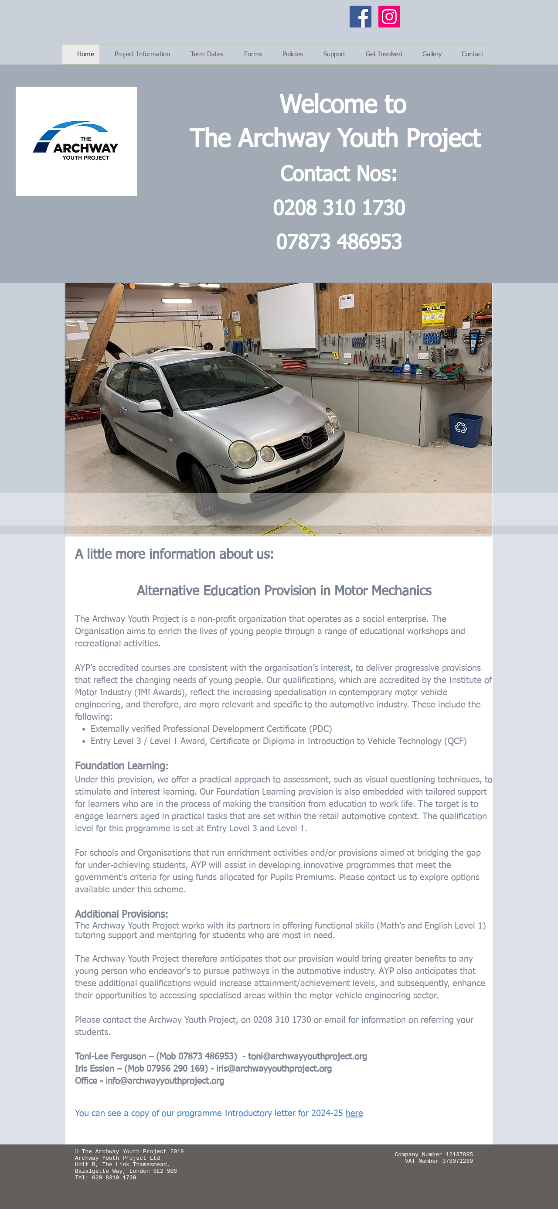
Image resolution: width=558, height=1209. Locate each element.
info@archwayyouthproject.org (164, 1081)
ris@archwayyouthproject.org (275, 1069)
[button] (248, 54)
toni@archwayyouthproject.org (307, 1056)
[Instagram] (389, 16)
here (354, 1113)
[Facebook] (360, 16)
